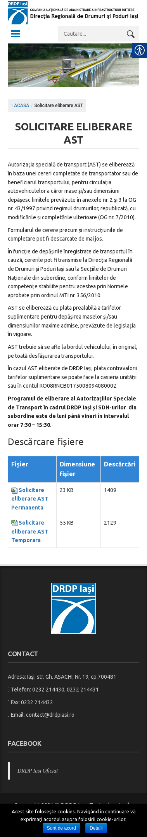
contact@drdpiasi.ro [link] (50, 715)
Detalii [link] (96, 828)
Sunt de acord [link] (61, 828)
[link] (73, 22)
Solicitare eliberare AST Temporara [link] (29, 531)
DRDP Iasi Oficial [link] (37, 771)
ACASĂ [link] (20, 105)
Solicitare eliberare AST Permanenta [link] (29, 499)
